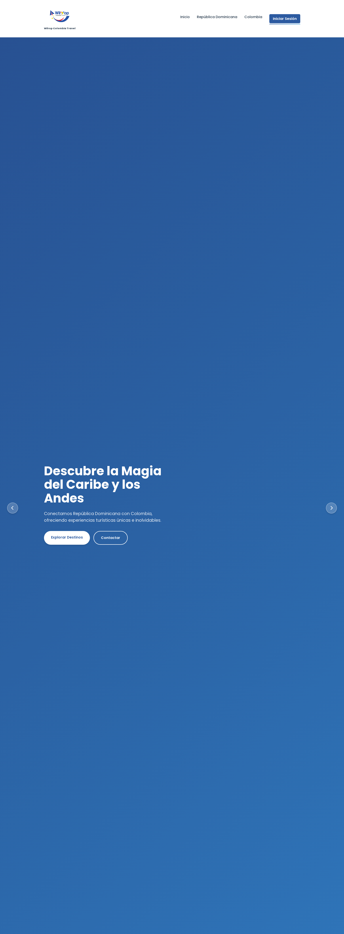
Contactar (110, 537)
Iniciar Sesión (285, 18)
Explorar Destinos (67, 537)
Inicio (185, 16)
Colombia (253, 16)
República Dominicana (217, 16)
